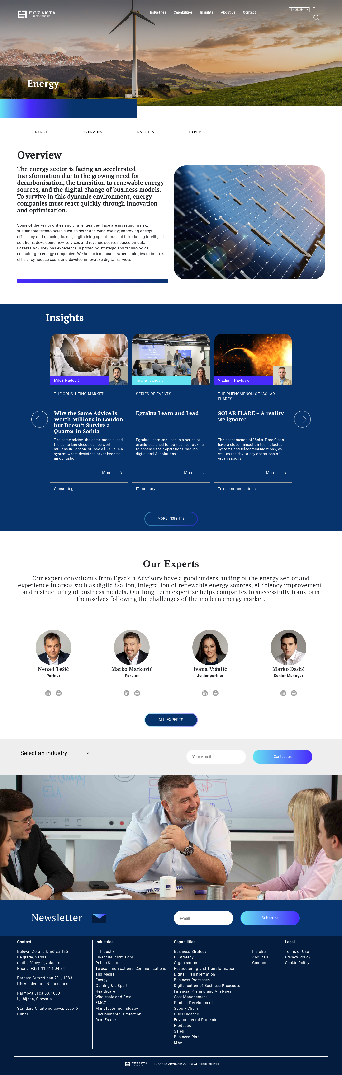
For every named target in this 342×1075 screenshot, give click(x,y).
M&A (178, 1042)
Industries (158, 12)
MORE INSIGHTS (171, 518)
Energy (40, 132)
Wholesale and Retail (114, 997)
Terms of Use (297, 951)
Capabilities (183, 12)
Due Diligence (186, 1014)
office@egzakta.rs (43, 963)
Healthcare (105, 991)
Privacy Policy (298, 957)
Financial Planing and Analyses (202, 991)
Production (184, 1025)
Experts (197, 132)
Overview (92, 132)
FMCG (101, 1002)
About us (228, 12)
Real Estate (105, 1020)
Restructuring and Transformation (204, 968)
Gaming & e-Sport (111, 985)
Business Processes (192, 980)
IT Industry (105, 951)
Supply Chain (186, 1008)
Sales (179, 1031)
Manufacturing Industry (116, 1008)
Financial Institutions (114, 957)
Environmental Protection (118, 1014)
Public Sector (107, 963)
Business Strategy (190, 951)
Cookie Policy (297, 963)
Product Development (193, 1002)
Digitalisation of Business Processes (207, 985)
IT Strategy (184, 957)
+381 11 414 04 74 (48, 968)
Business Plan (187, 1037)
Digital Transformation (194, 974)
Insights (206, 12)
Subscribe (270, 918)
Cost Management (190, 997)
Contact (249, 12)
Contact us (283, 756)
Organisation (185, 963)
